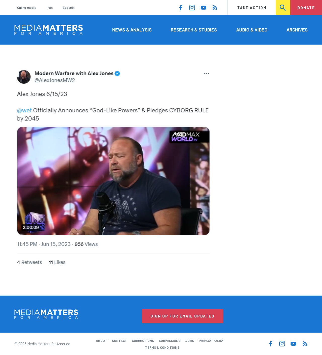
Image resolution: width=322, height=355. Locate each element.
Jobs (189, 341)
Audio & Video (251, 29)
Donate (306, 7)
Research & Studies (194, 29)
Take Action (251, 7)
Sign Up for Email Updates (182, 316)
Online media (26, 8)
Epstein (68, 8)
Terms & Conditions (162, 347)
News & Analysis (132, 29)
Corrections (143, 341)
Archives (297, 29)
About (101, 341)
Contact (119, 341)
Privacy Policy (211, 341)
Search (283, 7)
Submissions (169, 341)
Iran (50, 8)
